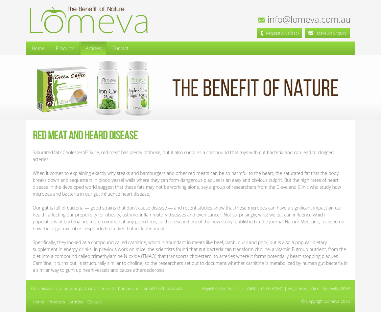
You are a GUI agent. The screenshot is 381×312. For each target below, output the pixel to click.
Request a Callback (279, 33)
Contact (120, 48)
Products (65, 48)
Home (38, 48)
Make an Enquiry (327, 33)
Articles (93, 48)
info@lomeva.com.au (305, 19)
